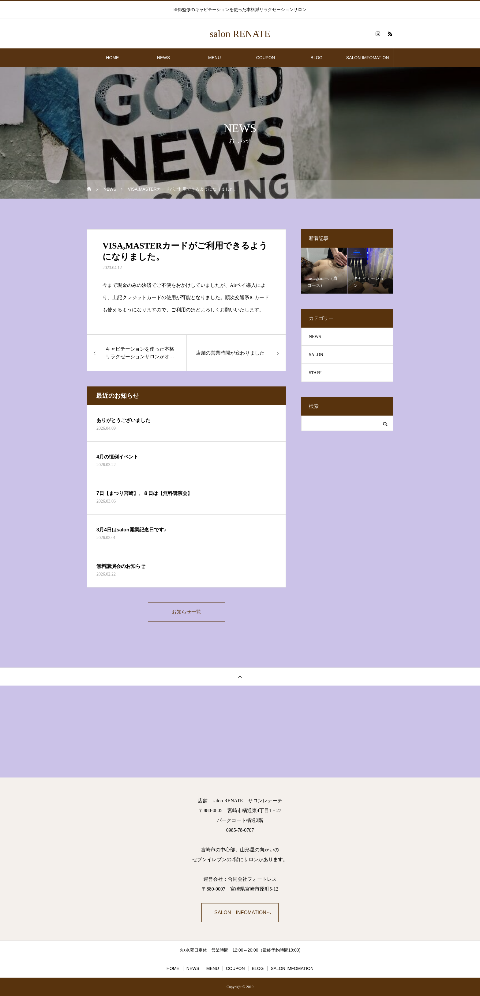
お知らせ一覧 (186, 611)
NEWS (163, 57)
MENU (214, 57)
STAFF (315, 373)
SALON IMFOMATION (367, 57)
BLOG (317, 57)
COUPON (265, 57)
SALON (316, 354)
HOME (112, 57)
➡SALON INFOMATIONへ (240, 912)
